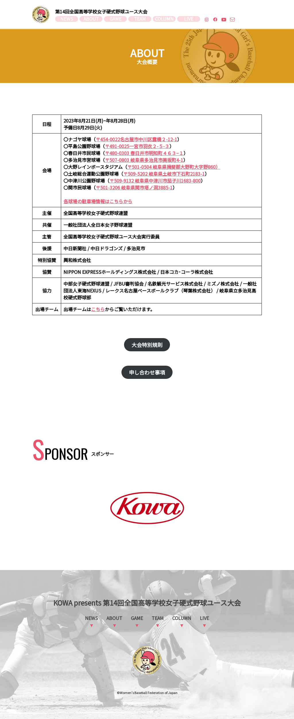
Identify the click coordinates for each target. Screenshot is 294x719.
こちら (98, 309)
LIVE (189, 19)
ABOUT (91, 19)
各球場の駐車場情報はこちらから (97, 201)
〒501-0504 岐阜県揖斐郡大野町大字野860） (173, 166)
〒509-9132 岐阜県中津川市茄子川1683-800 (155, 180)
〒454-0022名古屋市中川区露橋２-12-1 (136, 139)
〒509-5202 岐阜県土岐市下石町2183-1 (164, 173)
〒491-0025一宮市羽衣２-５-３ (137, 146)
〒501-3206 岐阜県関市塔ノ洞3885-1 (134, 187)
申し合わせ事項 (147, 372)
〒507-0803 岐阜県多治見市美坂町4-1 (144, 159)
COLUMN (164, 19)
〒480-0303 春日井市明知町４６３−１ (144, 153)
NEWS (66, 19)
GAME (115, 19)
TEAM (140, 19)
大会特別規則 (147, 344)
